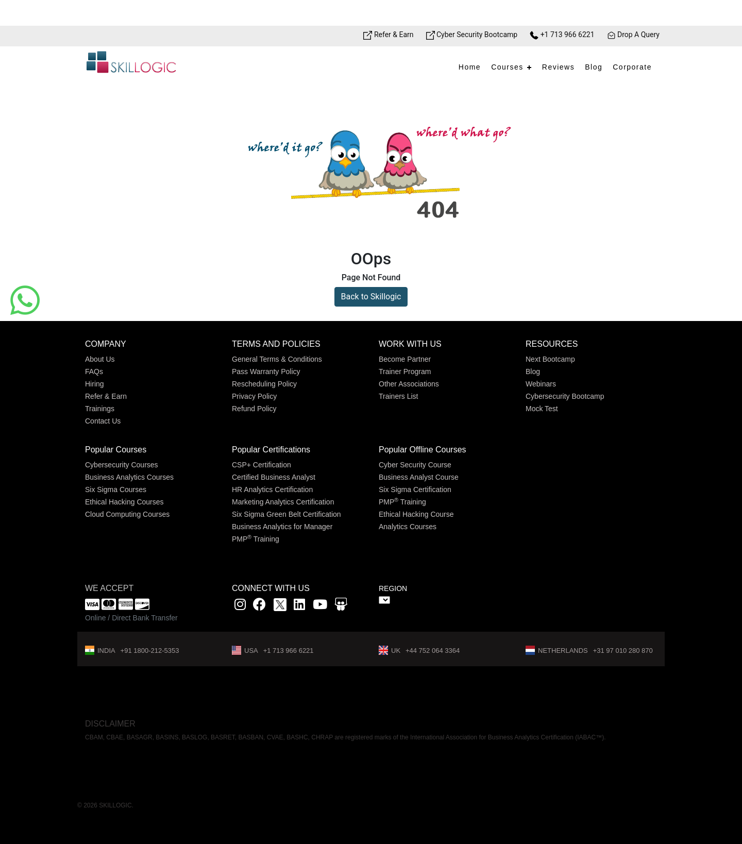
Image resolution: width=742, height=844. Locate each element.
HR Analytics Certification (272, 489)
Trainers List (398, 396)
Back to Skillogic (371, 296)
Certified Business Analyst (273, 477)
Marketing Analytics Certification (283, 502)
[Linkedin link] (299, 606)
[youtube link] (320, 606)
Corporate (632, 67)
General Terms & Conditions (277, 359)
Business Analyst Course (419, 477)
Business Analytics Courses (129, 477)
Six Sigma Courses (115, 489)
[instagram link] (240, 606)
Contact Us (103, 421)
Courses (507, 67)
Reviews (558, 67)
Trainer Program (405, 371)
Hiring (94, 384)
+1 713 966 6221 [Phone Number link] (562, 34)
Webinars (541, 384)
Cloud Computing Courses (127, 514)
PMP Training (255, 539)
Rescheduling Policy (264, 384)
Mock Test (542, 408)
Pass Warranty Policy (266, 371)
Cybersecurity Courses (121, 465)
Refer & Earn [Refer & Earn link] (388, 34)
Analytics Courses (407, 526)
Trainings (99, 408)
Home (470, 67)
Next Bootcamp (550, 359)
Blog (593, 67)
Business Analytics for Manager (282, 526)
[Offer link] (371, 13)
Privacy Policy (254, 396)
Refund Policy (254, 408)
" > (384, 600)
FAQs (94, 371)
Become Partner (405, 359)
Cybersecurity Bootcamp (565, 396)
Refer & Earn (106, 396)
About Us (100, 359)
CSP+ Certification (261, 465)
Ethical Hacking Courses (124, 502)
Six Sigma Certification (415, 489)
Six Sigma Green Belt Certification (286, 514)
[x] (281, 606)
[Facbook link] (259, 606)
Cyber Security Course (415, 465)
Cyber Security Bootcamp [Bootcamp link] (472, 34)
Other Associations (409, 384)
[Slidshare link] (340, 606)
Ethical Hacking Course (416, 514)
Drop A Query (633, 34)
